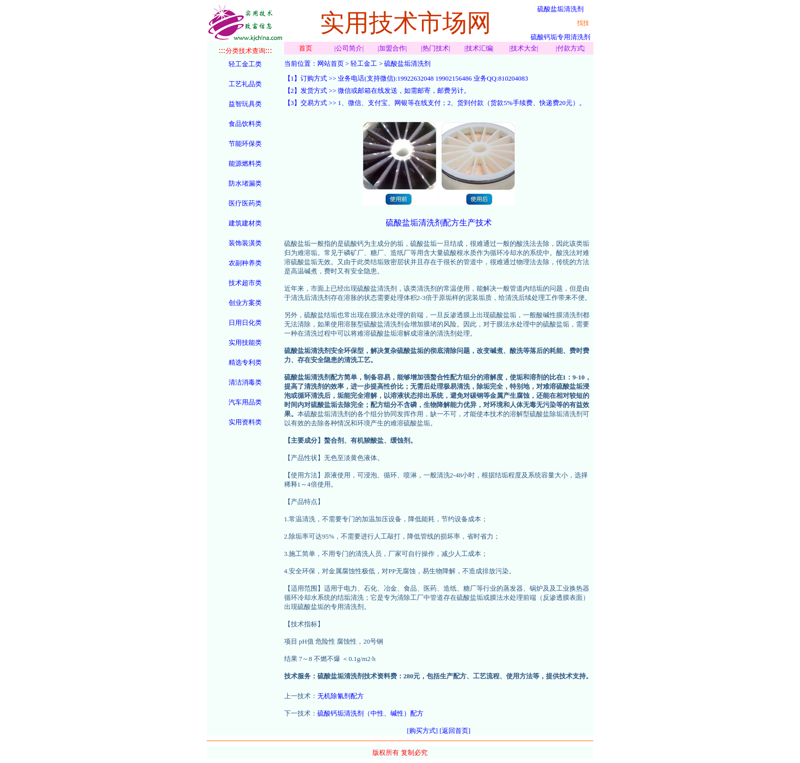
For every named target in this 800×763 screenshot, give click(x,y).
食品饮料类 (245, 124)
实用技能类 (245, 342)
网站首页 (330, 63)
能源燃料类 (245, 163)
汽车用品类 (245, 402)
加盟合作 (392, 48)
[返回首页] (454, 730)
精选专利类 (245, 362)
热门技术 (435, 48)
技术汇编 (479, 48)
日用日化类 (245, 322)
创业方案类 (245, 303)
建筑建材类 (245, 223)
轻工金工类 (245, 64)
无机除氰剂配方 (340, 696)
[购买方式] (422, 730)
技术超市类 (245, 283)
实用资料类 (245, 422)
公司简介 (349, 48)
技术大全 (524, 48)
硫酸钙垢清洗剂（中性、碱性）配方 (370, 713)
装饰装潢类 (245, 243)
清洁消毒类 (245, 382)
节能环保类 (245, 143)
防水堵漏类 (245, 183)
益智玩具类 (245, 104)
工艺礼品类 (245, 84)
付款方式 (570, 48)
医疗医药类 (245, 203)
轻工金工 (364, 63)
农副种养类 (245, 263)
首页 (305, 48)
